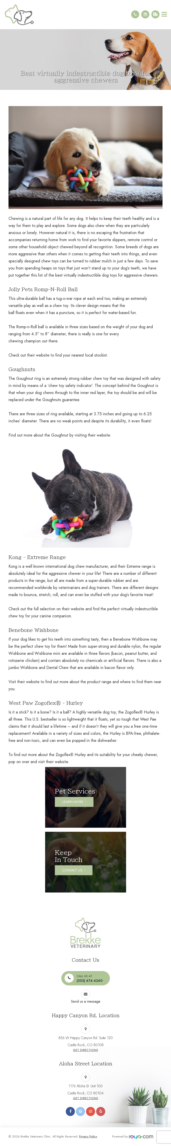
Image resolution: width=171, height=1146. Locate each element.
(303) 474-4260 (90, 978)
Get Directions (85, 1050)
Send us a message (85, 1001)
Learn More (72, 801)
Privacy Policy (88, 1136)
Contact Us (72, 870)
